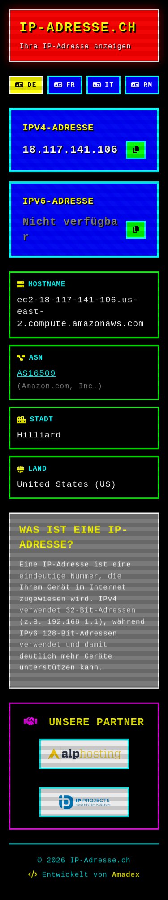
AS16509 (36, 373)
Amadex (126, 875)
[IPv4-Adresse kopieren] (136, 150)
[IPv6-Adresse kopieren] (136, 230)
